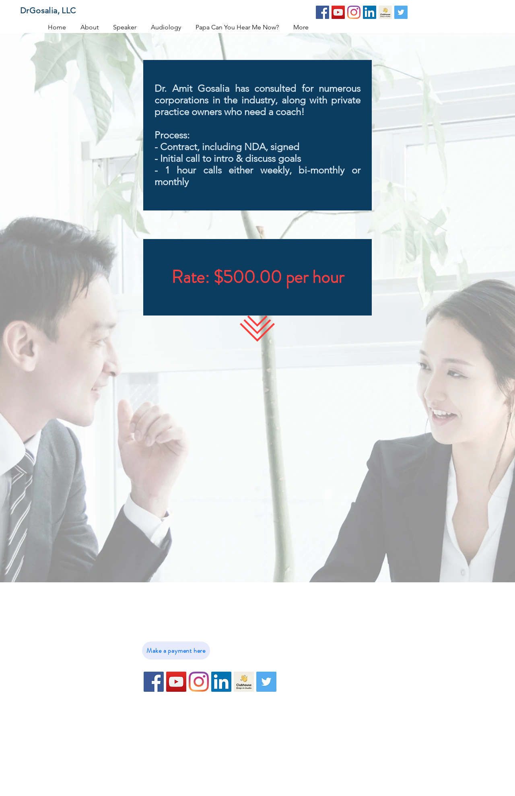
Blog (296, 700)
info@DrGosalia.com (192, 623)
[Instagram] (353, 12)
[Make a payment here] (176, 650)
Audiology (304, 648)
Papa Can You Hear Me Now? (330, 661)
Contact (300, 687)
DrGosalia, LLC (48, 10)
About (298, 623)
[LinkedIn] (369, 12)
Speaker (300, 635)
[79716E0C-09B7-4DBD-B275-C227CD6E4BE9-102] (385, 12)
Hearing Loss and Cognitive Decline (340, 674)
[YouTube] (338, 12)
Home (298, 610)
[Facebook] (322, 12)
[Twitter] (401, 12)
